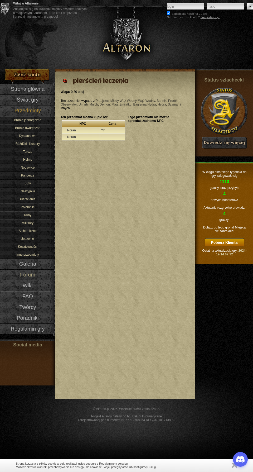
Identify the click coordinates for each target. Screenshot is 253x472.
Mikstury (28, 223)
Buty (28, 183)
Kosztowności (27, 247)
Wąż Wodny (146, 101)
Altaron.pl (102, 409)
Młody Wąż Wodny (123, 101)
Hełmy (27, 159)
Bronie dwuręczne (27, 128)
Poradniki (28, 318)
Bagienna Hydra (144, 104)
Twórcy (27, 307)
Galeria (27, 264)
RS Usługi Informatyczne (144, 416)
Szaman (173, 104)
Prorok (172, 101)
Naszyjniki (28, 191)
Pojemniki (28, 207)
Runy (27, 215)
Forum (27, 275)
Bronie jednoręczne (27, 120)
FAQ (27, 296)
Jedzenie (27, 239)
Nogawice (28, 167)
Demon (105, 104)
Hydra (162, 104)
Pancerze (28, 175)
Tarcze (27, 152)
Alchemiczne (28, 231)
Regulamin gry (28, 329)
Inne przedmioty (27, 254)
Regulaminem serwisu (113, 463)
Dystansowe (27, 136)
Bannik (162, 101)
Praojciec (102, 101)
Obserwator (69, 104)
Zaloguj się (250, 6)
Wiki (28, 285)
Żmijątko (125, 104)
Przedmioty (27, 110)
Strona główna (28, 89)
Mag (114, 104)
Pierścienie (28, 199)
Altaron (126, 34)
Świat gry (27, 100)
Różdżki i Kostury (28, 144)
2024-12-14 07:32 (231, 252)
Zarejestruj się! (210, 17)
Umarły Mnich (88, 104)
